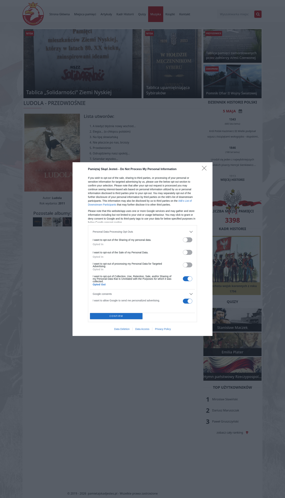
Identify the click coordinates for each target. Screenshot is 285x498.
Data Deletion (122, 329)
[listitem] (142, 232)
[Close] (205, 169)
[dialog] (142, 249)
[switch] (187, 239)
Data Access (142, 329)
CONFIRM (116, 315)
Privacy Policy (163, 329)
